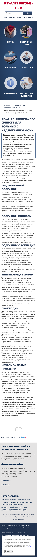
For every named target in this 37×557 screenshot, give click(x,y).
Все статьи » (5, 484)
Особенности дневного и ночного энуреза (16, 502)
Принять (9, 551)
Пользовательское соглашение (14, 533)
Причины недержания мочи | (17, 514)
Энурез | (5, 514)
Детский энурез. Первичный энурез (14, 507)
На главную (9, 17)
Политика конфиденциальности (15, 535)
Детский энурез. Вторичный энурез (14, 509)
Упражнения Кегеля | (21, 517)
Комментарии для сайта (13, 437)
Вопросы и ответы (25, 17)
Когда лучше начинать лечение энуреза (15, 499)
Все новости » (6, 480)
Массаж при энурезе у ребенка (12, 464)
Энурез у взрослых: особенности (12, 504)
